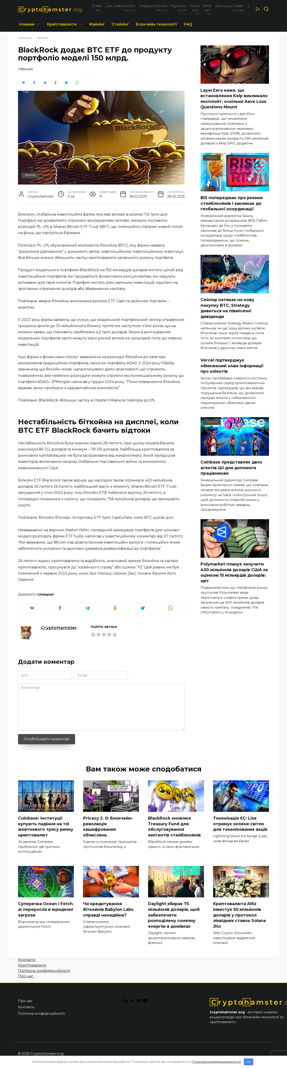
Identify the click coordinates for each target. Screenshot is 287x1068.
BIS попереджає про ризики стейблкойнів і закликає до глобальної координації (232, 203)
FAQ (188, 24)
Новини (26, 24)
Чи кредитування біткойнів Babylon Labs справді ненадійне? (108, 909)
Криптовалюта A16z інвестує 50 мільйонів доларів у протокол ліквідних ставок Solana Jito (239, 915)
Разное (30, 175)
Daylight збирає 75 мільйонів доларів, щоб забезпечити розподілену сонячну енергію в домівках (174, 915)
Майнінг (97, 24)
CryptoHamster (59, 627)
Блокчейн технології (156, 24)
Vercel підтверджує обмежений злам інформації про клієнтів (232, 366)
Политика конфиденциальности (216, 1061)
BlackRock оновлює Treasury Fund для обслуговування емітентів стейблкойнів (174, 826)
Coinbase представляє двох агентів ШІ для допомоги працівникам (231, 468)
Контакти (27, 960)
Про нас (25, 976)
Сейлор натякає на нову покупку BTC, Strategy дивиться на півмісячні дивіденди (227, 308)
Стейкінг (120, 24)
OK (248, 1061)
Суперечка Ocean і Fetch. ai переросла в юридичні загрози (46, 909)
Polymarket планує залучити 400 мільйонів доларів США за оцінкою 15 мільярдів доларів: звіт (234, 572)
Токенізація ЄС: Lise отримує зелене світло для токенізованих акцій (240, 824)
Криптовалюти (62, 24)
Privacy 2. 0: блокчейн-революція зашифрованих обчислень (108, 826)
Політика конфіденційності (44, 971)
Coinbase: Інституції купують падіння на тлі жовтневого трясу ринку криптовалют (45, 826)
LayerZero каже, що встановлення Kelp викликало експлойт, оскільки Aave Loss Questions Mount (234, 98)
